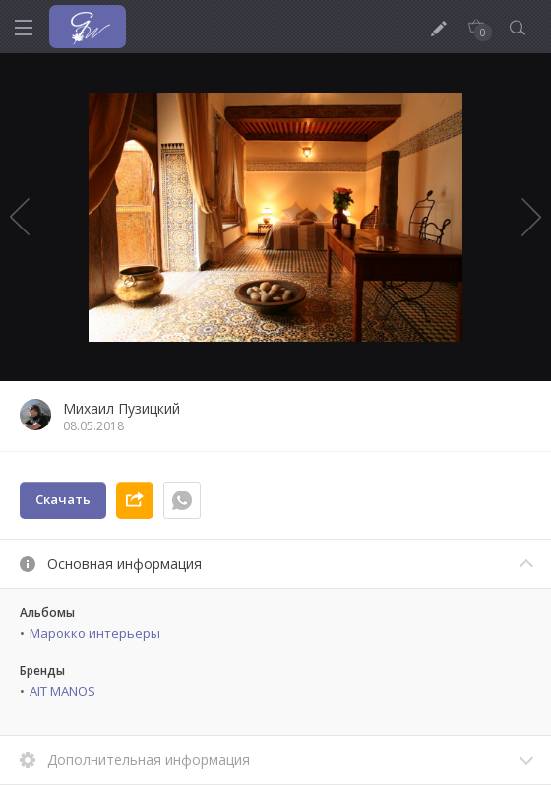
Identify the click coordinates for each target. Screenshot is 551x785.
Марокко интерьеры (95, 633)
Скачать (63, 499)
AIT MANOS (62, 691)
